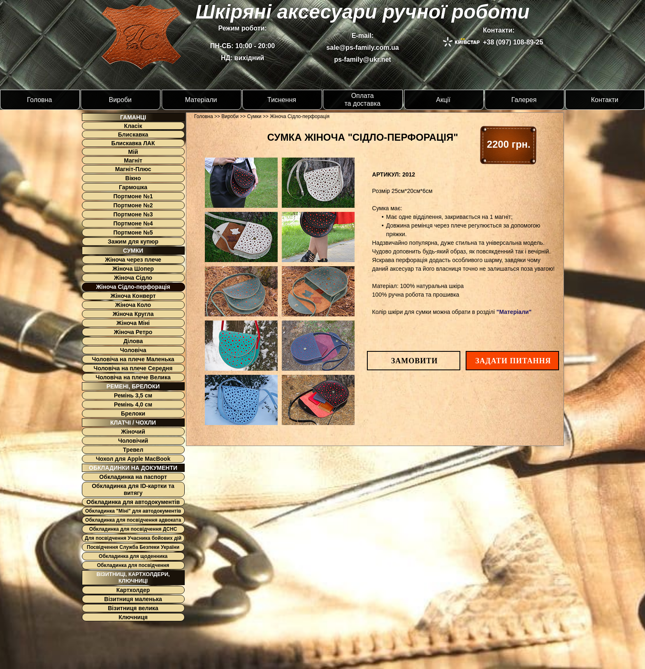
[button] (414, 361)
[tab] (241, 183)
